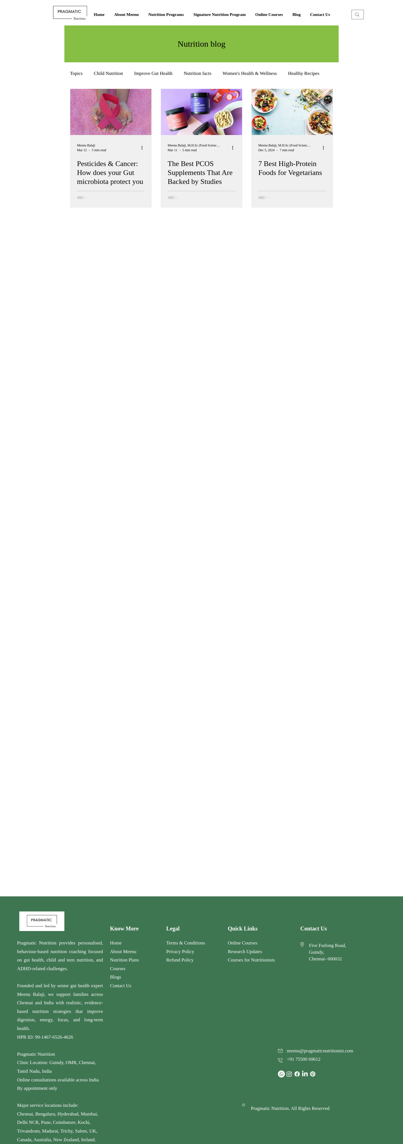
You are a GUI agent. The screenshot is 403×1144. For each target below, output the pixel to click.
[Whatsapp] (281, 1073)
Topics (76, 73)
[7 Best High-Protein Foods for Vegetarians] (292, 112)
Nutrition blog (202, 43)
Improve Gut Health (153, 73)
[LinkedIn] (304, 1073)
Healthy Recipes (303, 73)
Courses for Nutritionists (251, 960)
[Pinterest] (312, 1073)
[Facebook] (297, 1073)
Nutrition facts (197, 73)
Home (116, 943)
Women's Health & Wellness (249, 73)
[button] (166, 14)
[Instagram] (289, 1073)
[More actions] (143, 147)
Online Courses (243, 943)
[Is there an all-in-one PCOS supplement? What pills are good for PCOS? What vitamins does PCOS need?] (201, 112)
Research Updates (245, 951)
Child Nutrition (108, 73)
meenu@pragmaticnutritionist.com (320, 1050)
